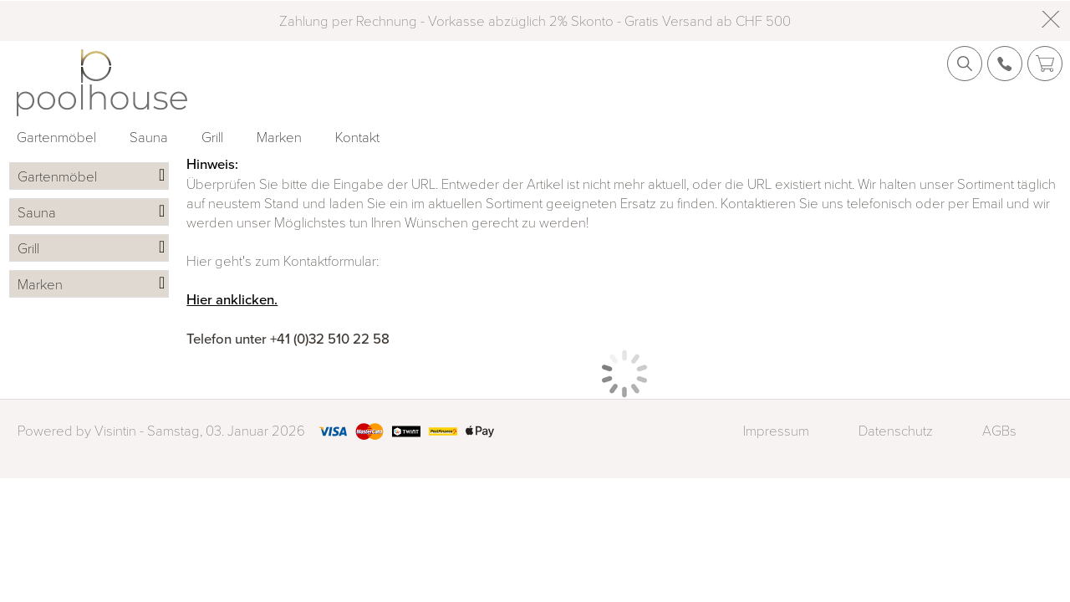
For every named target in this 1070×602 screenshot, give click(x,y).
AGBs (999, 430)
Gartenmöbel (56, 136)
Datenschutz (896, 430)
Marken (279, 136)
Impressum (776, 430)
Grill (212, 136)
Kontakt (357, 136)
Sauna (149, 136)
